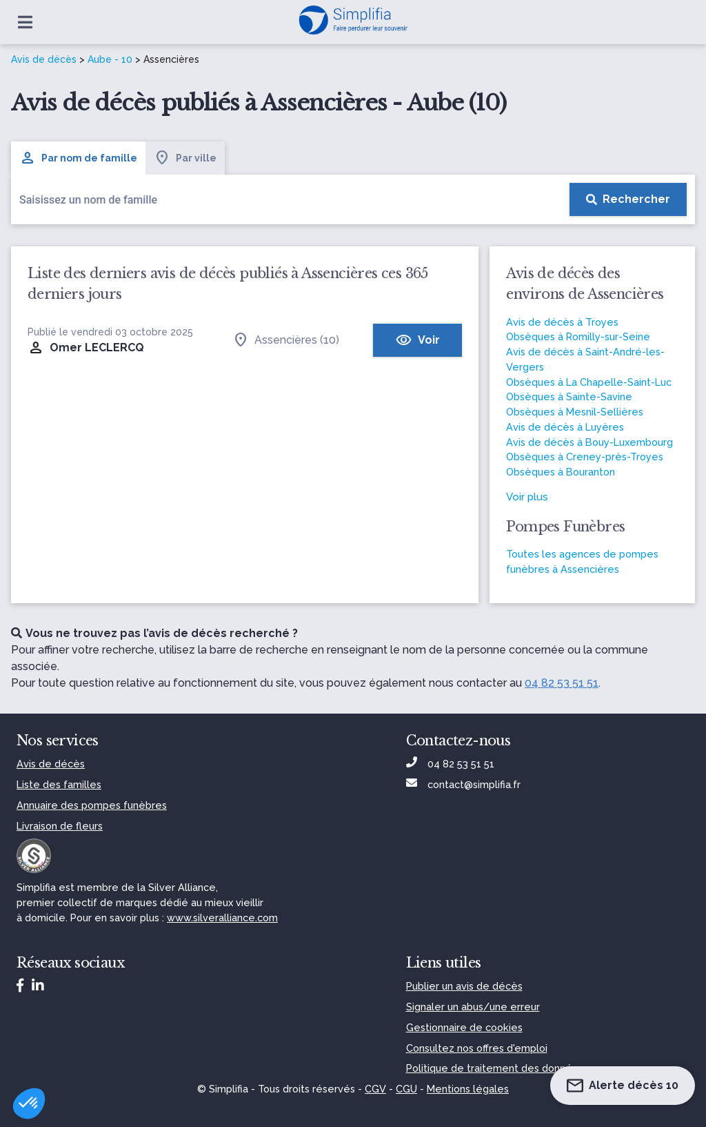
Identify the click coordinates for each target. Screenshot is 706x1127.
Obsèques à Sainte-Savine (569, 396)
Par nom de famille (78, 158)
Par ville (185, 158)
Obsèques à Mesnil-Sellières (574, 412)
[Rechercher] (628, 199)
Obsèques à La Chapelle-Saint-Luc (589, 382)
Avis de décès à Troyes (562, 322)
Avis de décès (44, 59)
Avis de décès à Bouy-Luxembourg (589, 442)
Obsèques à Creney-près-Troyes (584, 456)
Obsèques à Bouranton (560, 472)
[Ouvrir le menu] (25, 22)
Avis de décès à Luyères (565, 427)
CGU (406, 1089)
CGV (375, 1089)
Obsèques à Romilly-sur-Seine (578, 336)
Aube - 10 (110, 59)
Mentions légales (468, 1089)
